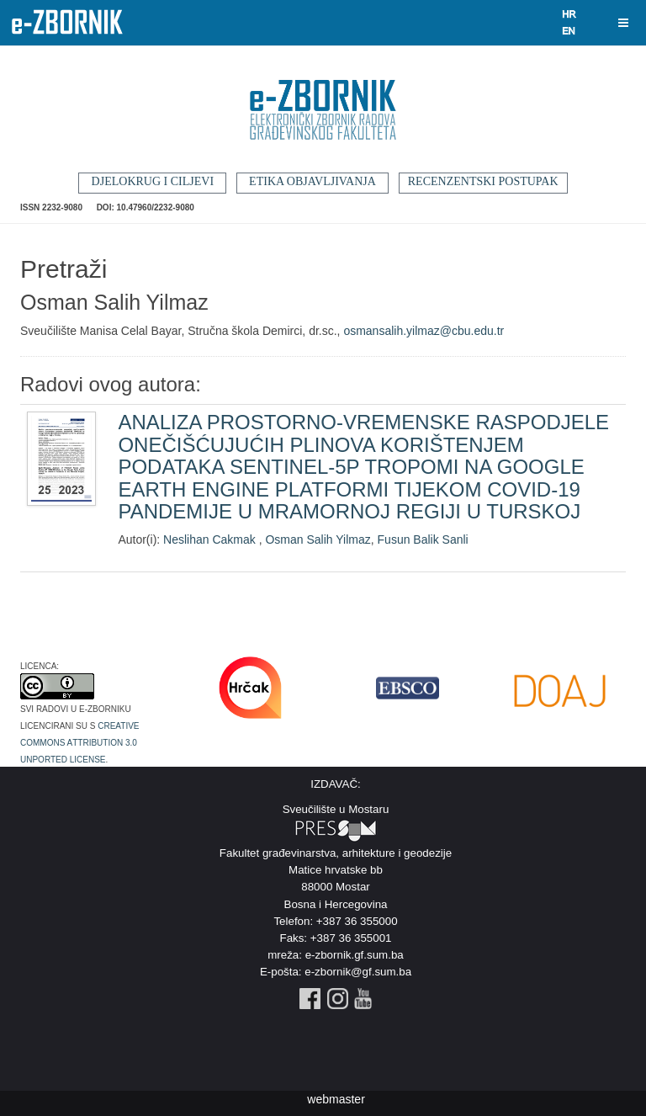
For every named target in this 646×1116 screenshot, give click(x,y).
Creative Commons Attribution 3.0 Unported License (80, 741)
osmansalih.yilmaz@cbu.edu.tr (423, 330)
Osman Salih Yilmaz (317, 539)
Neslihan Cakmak (211, 539)
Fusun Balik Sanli (423, 539)
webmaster (335, 1099)
